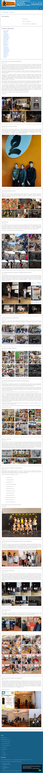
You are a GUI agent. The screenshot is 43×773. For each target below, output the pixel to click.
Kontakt (3, 752)
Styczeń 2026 (5, 33)
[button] (36, 2)
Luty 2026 (5, 32)
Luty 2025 (5, 46)
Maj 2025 (5, 42)
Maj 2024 (5, 56)
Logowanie (39, 2)
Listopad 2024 (6, 49)
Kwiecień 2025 (6, 43)
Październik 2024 (6, 50)
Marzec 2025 (5, 45)
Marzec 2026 (5, 31)
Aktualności (12, 12)
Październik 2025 (6, 37)
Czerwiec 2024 (6, 54)
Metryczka (4, 747)
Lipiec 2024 (5, 53)
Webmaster (4, 737)
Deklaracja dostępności (6, 741)
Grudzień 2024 (6, 48)
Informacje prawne (5, 743)
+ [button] (29, 2)
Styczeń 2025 (5, 47)
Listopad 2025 (6, 36)
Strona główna (5, 12)
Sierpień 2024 (5, 52)
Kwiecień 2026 (6, 30)
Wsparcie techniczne (6, 739)
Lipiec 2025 (5, 40)
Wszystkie (5, 57)
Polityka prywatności (6, 745)
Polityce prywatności (36, 768)
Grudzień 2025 (6, 35)
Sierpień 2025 (5, 39)
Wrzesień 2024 (6, 51)
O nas (3, 751)
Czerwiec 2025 (6, 41)
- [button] (31, 2)
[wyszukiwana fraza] (36, 4)
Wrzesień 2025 (6, 38)
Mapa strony (4, 749)
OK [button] (39, 770)
